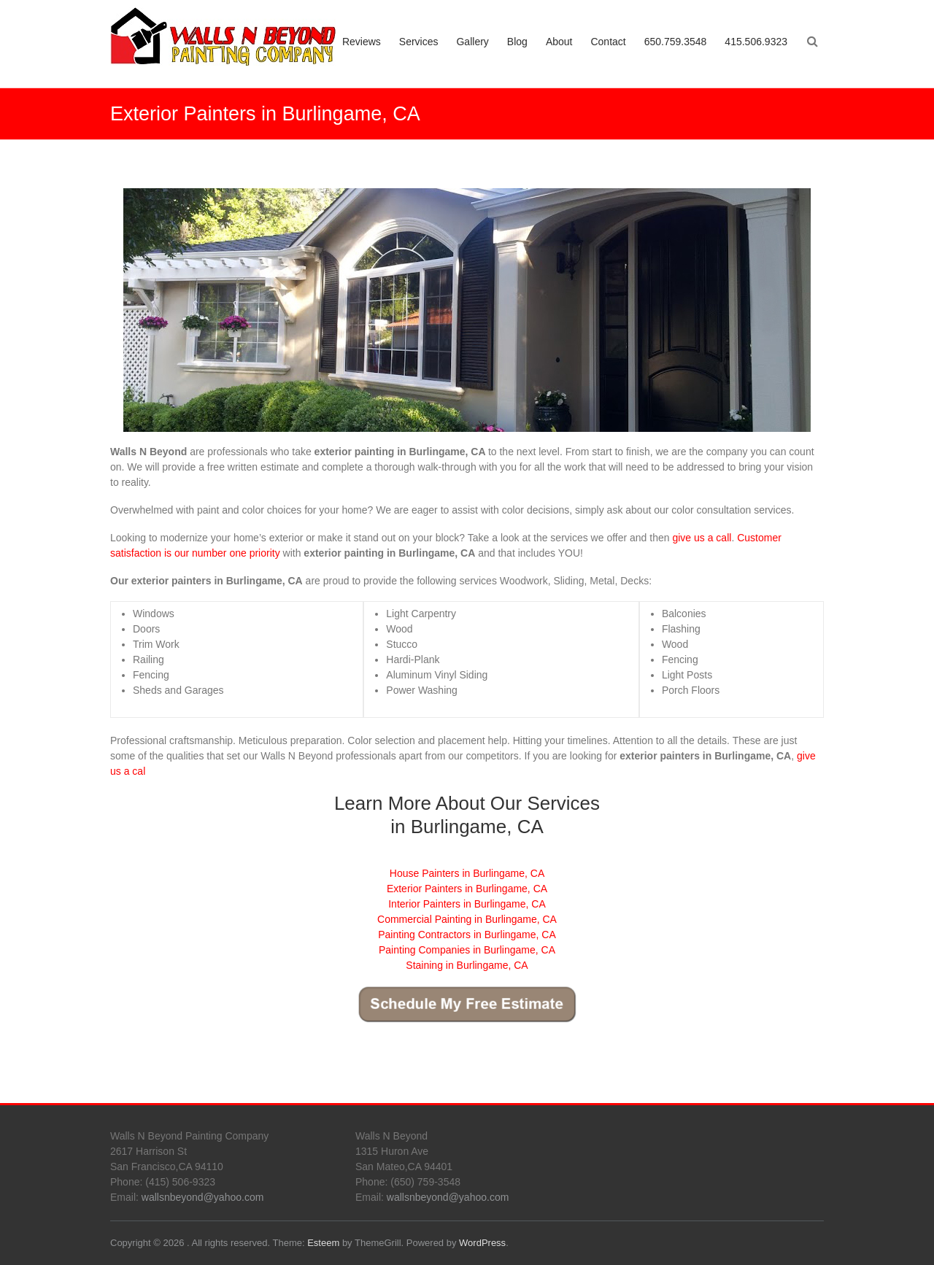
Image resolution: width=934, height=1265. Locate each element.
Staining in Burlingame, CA (467, 965)
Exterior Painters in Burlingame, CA (467, 888)
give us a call (701, 537)
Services (419, 41)
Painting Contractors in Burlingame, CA (467, 934)
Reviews (361, 41)
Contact (607, 41)
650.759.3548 (675, 41)
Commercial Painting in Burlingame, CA (467, 919)
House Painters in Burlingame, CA (467, 873)
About (559, 41)
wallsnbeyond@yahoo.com (203, 1197)
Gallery (472, 41)
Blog (517, 41)
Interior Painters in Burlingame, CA (467, 904)
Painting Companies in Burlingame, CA (467, 950)
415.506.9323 (756, 41)
